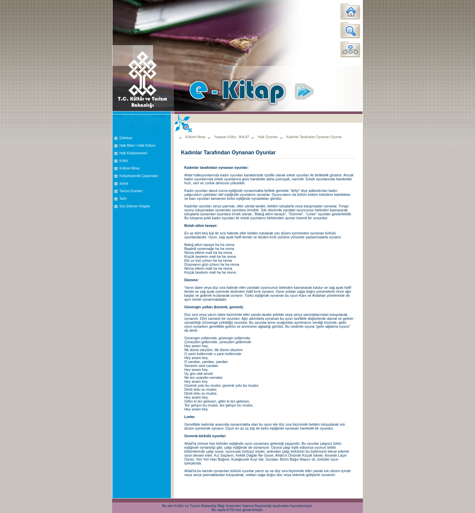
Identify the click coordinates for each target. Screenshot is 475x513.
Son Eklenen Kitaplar (134, 206)
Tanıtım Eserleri (130, 191)
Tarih (123, 198)
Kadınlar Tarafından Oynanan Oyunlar (314, 137)
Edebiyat (125, 138)
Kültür (123, 161)
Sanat (123, 183)
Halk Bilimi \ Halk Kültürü (137, 145)
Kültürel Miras (129, 168)
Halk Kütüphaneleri (133, 153)
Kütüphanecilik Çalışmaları (138, 176)
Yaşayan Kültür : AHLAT (231, 137)
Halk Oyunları (268, 137)
